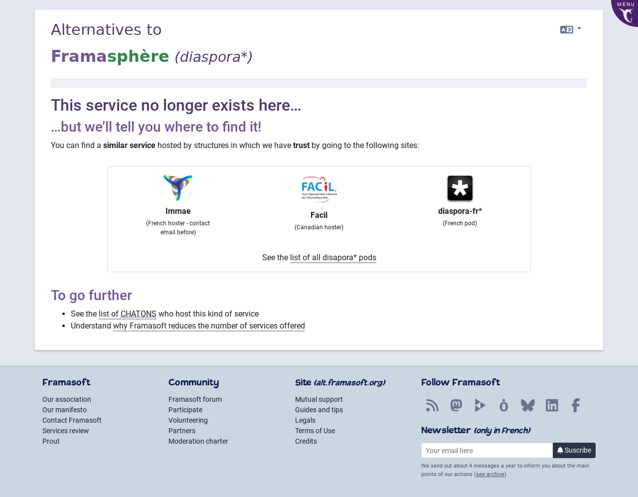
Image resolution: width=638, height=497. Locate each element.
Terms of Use (315, 431)
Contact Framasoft (72, 420)
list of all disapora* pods (333, 257)
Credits (306, 441)
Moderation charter (198, 441)
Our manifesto (64, 410)
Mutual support (319, 399)
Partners (181, 431)
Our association (66, 399)
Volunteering (188, 420)
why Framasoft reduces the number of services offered (209, 326)
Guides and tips (319, 410)
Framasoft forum (195, 399)
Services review (65, 431)
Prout (51, 441)
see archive (490, 474)
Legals (305, 420)
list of (128, 314)
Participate (185, 410)
